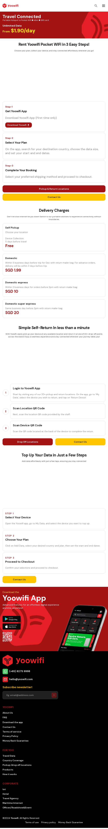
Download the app (13, 722)
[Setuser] (54, 695)
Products (8, 769)
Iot (4, 789)
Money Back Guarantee (16, 740)
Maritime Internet (13, 803)
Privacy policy (48, 822)
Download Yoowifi (18, 125)
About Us (8, 712)
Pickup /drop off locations (17, 765)
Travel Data (9, 755)
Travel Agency (10, 798)
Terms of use (32, 822)
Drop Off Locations (27, 441)
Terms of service (12, 731)
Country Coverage (13, 760)
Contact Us (54, 197)
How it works (10, 774)
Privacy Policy (10, 736)
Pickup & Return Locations (54, 188)
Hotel (6, 793)
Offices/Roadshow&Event (17, 807)
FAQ (5, 717)
